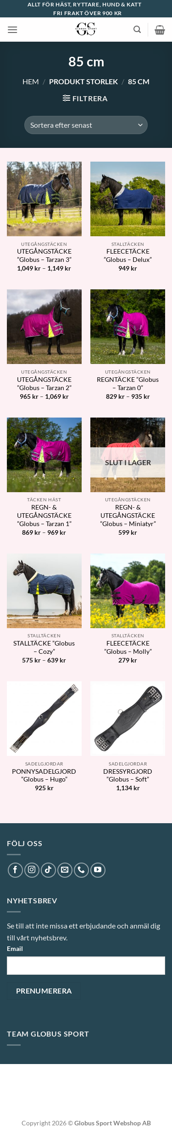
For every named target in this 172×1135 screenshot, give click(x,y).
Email (15, 948)
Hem (30, 81)
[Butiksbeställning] (86, 125)
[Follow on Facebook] (15, 870)
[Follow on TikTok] (48, 870)
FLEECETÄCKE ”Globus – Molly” (128, 647)
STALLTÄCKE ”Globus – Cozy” (44, 647)
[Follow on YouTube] (97, 870)
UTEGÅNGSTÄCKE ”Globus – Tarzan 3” (44, 255)
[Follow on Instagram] (31, 870)
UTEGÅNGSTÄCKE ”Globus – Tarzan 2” (44, 383)
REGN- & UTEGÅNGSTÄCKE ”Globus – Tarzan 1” (44, 515)
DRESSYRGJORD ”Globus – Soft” (127, 775)
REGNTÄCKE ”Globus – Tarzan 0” (128, 383)
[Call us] (81, 870)
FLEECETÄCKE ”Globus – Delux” (128, 255)
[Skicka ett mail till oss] (64, 870)
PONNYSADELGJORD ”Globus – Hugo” (44, 775)
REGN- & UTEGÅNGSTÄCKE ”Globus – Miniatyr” (128, 515)
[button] (12, 29)
